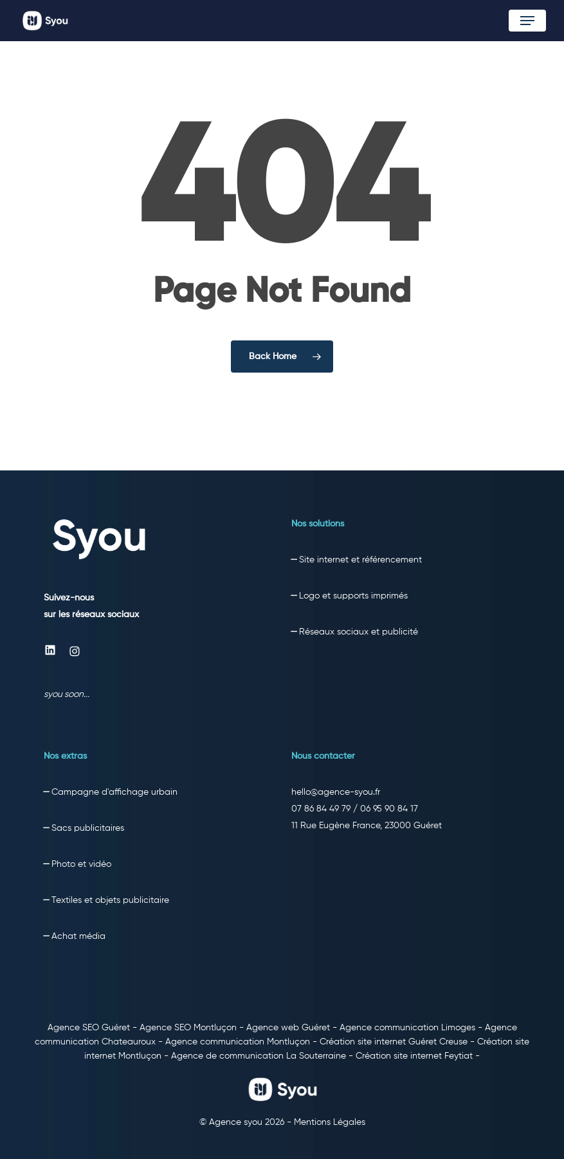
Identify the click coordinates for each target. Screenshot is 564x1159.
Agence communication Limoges (407, 1027)
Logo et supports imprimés (352, 595)
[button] (527, 20)
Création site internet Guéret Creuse (394, 1041)
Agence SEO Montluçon (188, 1027)
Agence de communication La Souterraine (258, 1056)
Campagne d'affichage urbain (114, 792)
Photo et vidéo (81, 864)
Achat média (78, 936)
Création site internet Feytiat (414, 1056)
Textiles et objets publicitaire (110, 900)
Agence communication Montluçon (237, 1041)
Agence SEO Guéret (89, 1027)
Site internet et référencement (360, 559)
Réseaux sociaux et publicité (358, 631)
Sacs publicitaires (87, 828)
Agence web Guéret (288, 1027)
